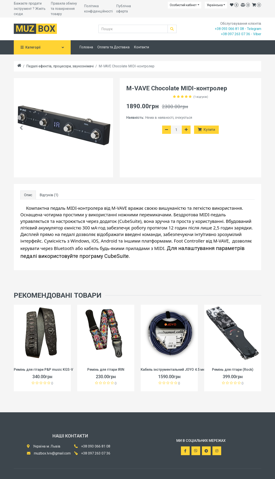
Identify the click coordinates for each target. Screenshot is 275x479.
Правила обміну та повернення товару (64, 8)
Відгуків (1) (49, 195)
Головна (86, 47)
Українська (215, 5)
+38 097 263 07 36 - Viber (241, 34)
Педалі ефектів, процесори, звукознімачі (60, 66)
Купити (206, 130)
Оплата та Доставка (113, 47)
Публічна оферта (123, 8)
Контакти (141, 47)
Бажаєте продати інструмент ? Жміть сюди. (30, 8)
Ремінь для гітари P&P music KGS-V (43, 369)
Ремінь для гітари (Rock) (232, 369)
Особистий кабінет (183, 5)
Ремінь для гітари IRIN (105, 369)
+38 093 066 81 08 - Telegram (238, 29)
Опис (28, 195)
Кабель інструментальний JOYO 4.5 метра (176, 369)
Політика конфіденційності (98, 8)
